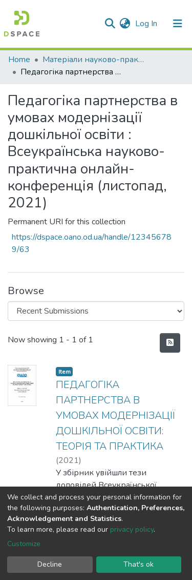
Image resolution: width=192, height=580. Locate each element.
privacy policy (132, 529)
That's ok (138, 564)
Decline (49, 564)
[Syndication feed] (170, 343)
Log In (147, 23)
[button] (124, 23)
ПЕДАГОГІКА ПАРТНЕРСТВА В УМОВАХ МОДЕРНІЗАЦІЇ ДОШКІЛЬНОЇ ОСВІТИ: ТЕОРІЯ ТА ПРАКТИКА (115, 415)
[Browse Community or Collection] (96, 311)
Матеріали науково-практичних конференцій (93, 59)
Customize (23, 544)
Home (19, 59)
